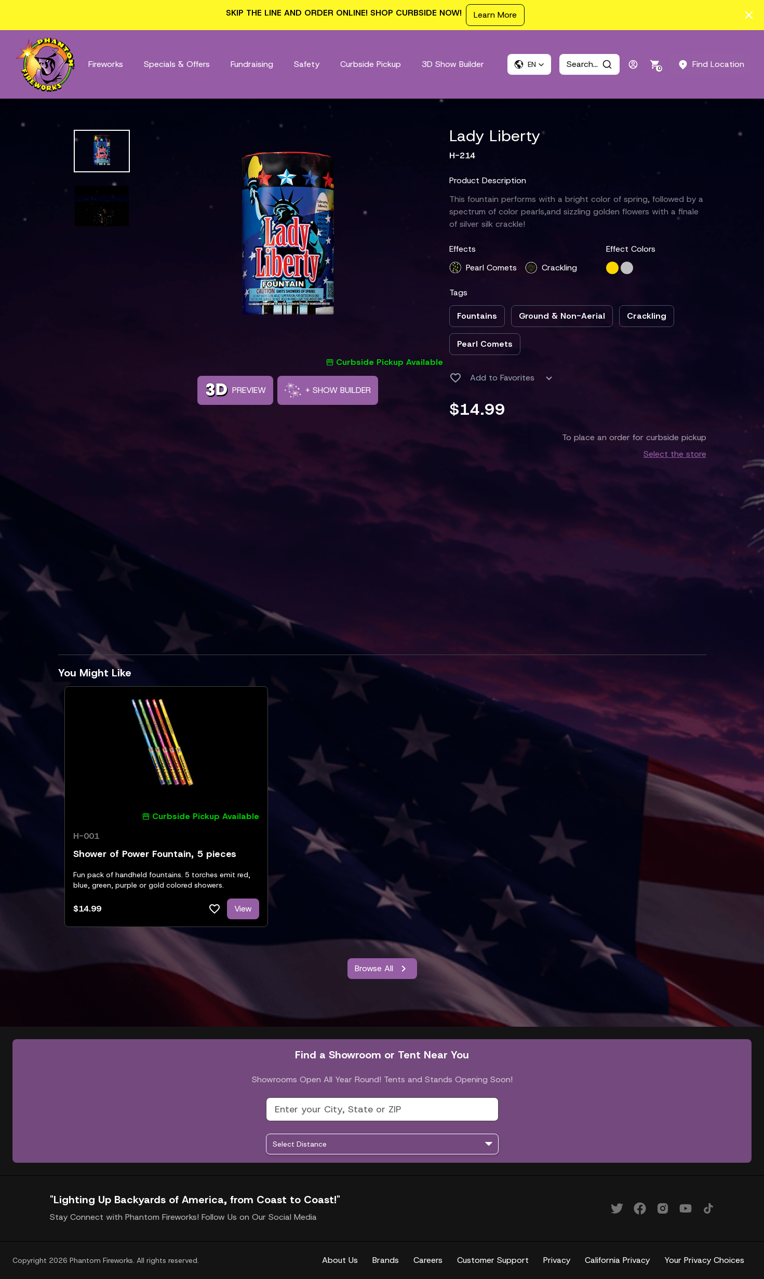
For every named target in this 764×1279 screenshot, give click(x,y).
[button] (529, 64)
